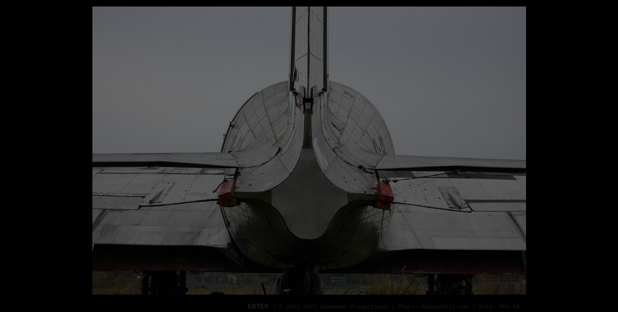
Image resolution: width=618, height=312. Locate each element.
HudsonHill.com (445, 307)
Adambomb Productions (354, 307)
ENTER (260, 307)
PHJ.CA (509, 307)
